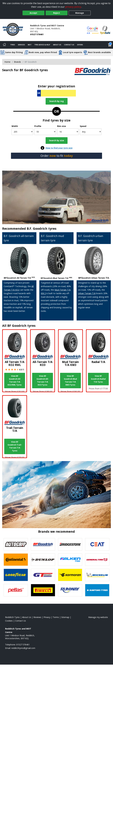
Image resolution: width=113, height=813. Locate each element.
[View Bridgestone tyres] (70, 544)
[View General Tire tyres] (97, 559)
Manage (79, 12)
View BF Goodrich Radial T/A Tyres (98, 379)
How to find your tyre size (59, 147)
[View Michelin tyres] (97, 575)
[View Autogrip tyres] (16, 544)
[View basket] (110, 45)
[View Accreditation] (105, 29)
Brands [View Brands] (17, 61)
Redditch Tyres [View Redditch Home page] (12, 617)
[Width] (22, 131)
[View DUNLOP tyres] (43, 559)
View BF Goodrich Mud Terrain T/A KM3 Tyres (70, 380)
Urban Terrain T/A (86, 293)
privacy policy (73, 6)
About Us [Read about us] (26, 617)
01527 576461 (37, 34)
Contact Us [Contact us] (69, 45)
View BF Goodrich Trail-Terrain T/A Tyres (15, 446)
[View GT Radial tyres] (43, 575)
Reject (56, 12)
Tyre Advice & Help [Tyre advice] (42, 45)
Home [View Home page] (7, 61)
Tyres (12, 45)
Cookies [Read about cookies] (9, 620)
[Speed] (90, 131)
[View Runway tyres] (70, 590)
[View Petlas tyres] (16, 590)
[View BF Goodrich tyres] (43, 544)
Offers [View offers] (80, 45)
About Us (57, 45)
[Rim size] (68, 131)
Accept (33, 12)
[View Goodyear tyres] (16, 575)
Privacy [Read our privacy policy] (47, 617)
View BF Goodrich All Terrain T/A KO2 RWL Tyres (15, 380)
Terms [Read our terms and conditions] (56, 617)
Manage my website (98, 617)
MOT (29, 45)
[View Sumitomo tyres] (97, 590)
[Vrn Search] (56, 93)
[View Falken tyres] (70, 559)
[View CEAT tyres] (97, 544)
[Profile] (45, 131)
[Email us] (23, 648)
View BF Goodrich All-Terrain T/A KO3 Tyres (43, 380)
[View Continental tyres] (16, 559)
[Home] (4, 45)
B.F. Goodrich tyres (41, 228)
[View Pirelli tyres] (43, 590)
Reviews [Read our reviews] (37, 617)
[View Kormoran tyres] (70, 575)
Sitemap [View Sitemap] (65, 617)
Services (21, 45)
